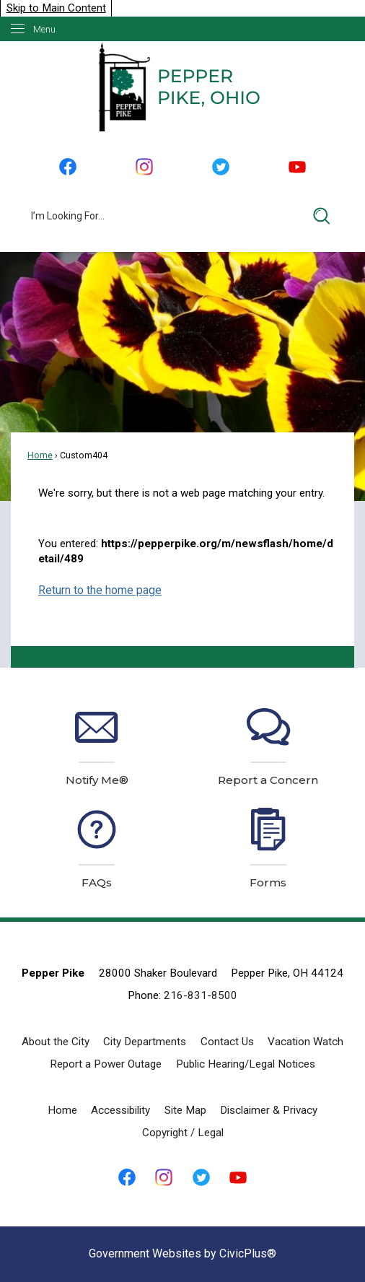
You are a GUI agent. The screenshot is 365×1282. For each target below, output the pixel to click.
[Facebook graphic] (67, 167)
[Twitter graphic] (220, 167)
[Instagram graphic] (144, 167)
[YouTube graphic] (297, 167)
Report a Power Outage (106, 1064)
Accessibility (120, 1110)
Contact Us (227, 1041)
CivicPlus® (247, 1253)
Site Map (185, 1110)
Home (40, 455)
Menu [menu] (44, 29)
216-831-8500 (200, 995)
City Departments (144, 1041)
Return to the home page (100, 590)
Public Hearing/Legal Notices (245, 1064)
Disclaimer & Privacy (268, 1110)
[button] (321, 215)
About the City (55, 1041)
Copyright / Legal (183, 1132)
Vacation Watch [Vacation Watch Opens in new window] (305, 1041)
